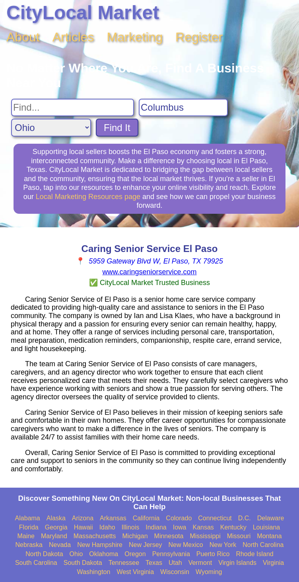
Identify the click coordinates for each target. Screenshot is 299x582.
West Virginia (135, 571)
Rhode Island (254, 554)
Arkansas (113, 518)
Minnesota (169, 536)
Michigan (135, 536)
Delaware (270, 518)
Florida (29, 527)
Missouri (239, 536)
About (23, 37)
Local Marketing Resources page (88, 197)
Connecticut (215, 518)
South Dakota (83, 562)
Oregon (135, 554)
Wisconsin (174, 571)
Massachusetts (95, 536)
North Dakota (44, 554)
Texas (154, 562)
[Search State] (51, 128)
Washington (93, 571)
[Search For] (72, 107)
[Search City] (183, 107)
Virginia (273, 562)
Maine (26, 536)
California (146, 518)
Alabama (27, 518)
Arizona (82, 518)
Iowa (179, 527)
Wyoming (209, 571)
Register (199, 37)
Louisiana (266, 527)
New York (223, 544)
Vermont (200, 562)
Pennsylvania (171, 554)
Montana (269, 536)
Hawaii (83, 527)
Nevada (60, 544)
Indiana (156, 527)
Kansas (203, 527)
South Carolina (36, 562)
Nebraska (29, 544)
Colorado (179, 518)
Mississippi (205, 536)
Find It (117, 127)
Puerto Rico (213, 554)
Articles (73, 37)
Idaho (107, 527)
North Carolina (263, 544)
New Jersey (145, 544)
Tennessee (124, 562)
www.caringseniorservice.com (149, 272)
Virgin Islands (237, 562)
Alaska (56, 518)
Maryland (54, 536)
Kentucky (233, 527)
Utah (175, 562)
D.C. (244, 518)
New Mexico (186, 544)
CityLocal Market (82, 12)
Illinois (130, 527)
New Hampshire (99, 544)
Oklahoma (103, 554)
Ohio (76, 554)
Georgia (56, 527)
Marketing (135, 37)
